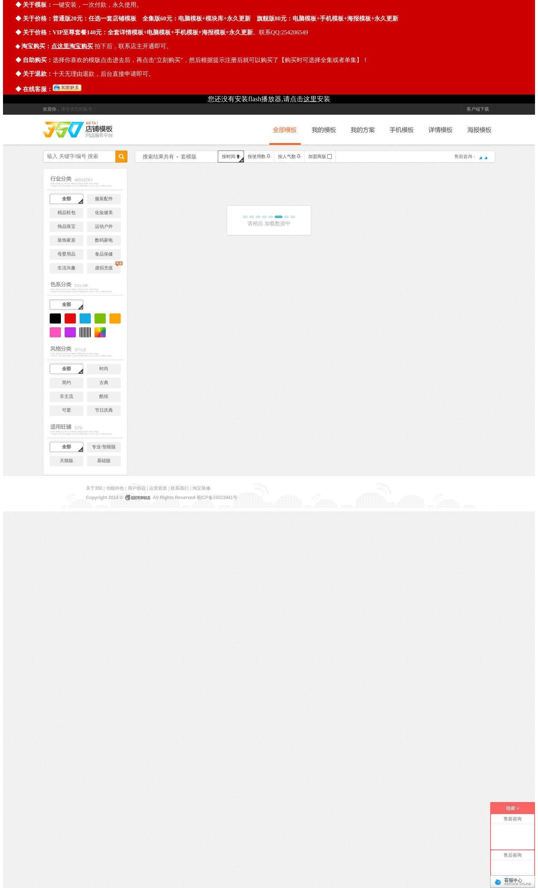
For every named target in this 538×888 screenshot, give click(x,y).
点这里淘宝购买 (72, 46)
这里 (310, 99)
